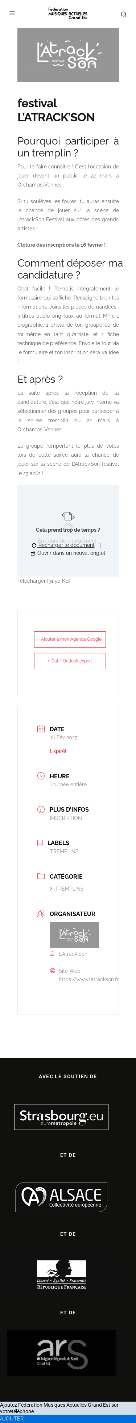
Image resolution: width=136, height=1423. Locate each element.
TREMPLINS (67, 889)
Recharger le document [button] (63, 545)
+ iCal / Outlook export (70, 661)
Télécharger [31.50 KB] (43, 581)
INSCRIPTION (66, 818)
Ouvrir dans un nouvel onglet (68, 553)
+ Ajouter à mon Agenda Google (70, 639)
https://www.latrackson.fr (89, 979)
